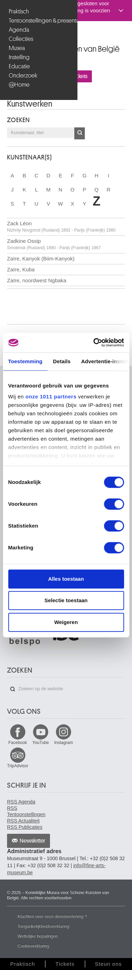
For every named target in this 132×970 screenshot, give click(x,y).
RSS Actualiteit (23, 821)
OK (79, 133)
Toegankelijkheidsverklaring (43, 926)
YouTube (40, 742)
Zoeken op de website (12, 689)
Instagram (63, 742)
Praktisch (19, 11)
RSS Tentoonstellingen (26, 811)
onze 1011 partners (50, 396)
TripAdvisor (17, 765)
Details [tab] (62, 361)
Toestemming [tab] (25, 361)
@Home (19, 85)
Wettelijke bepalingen (38, 936)
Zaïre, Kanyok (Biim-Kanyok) (41, 259)
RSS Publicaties (24, 827)
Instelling (19, 57)
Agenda (19, 30)
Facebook (17, 742)
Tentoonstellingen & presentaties (39, 21)
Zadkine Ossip (54, 244)
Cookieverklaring (33, 946)
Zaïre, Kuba (20, 269)
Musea (17, 48)
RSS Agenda (21, 802)
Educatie (19, 66)
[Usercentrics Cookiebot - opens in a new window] (94, 342)
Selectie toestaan (66, 600)
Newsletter (32, 841)
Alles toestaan (66, 579)
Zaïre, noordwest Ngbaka (36, 280)
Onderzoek (23, 75)
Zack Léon (61, 226)
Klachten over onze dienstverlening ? (52, 916)
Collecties (21, 39)
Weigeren (66, 622)
